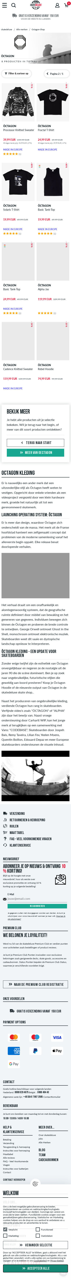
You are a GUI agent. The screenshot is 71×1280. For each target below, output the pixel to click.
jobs (41, 1138)
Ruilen (10, 826)
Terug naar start (36, 443)
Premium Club (12, 928)
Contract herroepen (14, 1180)
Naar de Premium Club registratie (35, 984)
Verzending (14, 814)
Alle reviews (9, 1157)
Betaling (7, 1139)
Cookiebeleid (40, 1260)
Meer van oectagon (35, 453)
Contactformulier (51, 1096)
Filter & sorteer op (15, 73)
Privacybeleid (57, 1260)
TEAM (42, 1155)
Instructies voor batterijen (15, 1168)
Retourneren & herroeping (24, 820)
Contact (7, 1172)
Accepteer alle (35, 1269)
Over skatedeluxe (47, 1135)
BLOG (42, 1150)
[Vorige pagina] (47, 74)
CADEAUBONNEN (48, 1160)
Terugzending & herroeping (16, 1147)
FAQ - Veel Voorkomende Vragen (27, 839)
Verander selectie (35, 1245)
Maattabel (13, 833)
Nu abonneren (37, 906)
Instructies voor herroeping (16, 1150)
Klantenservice (17, 846)
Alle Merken (45, 1142)
